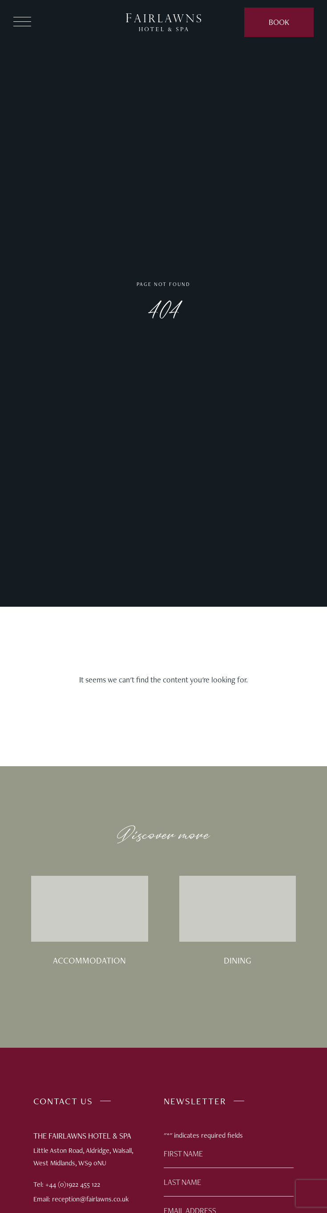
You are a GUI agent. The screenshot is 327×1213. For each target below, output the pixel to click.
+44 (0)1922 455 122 (72, 1184)
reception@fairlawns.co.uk (90, 1199)
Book (279, 22)
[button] (22, 22)
